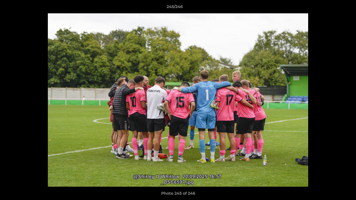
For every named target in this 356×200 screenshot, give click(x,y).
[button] (332, 8)
